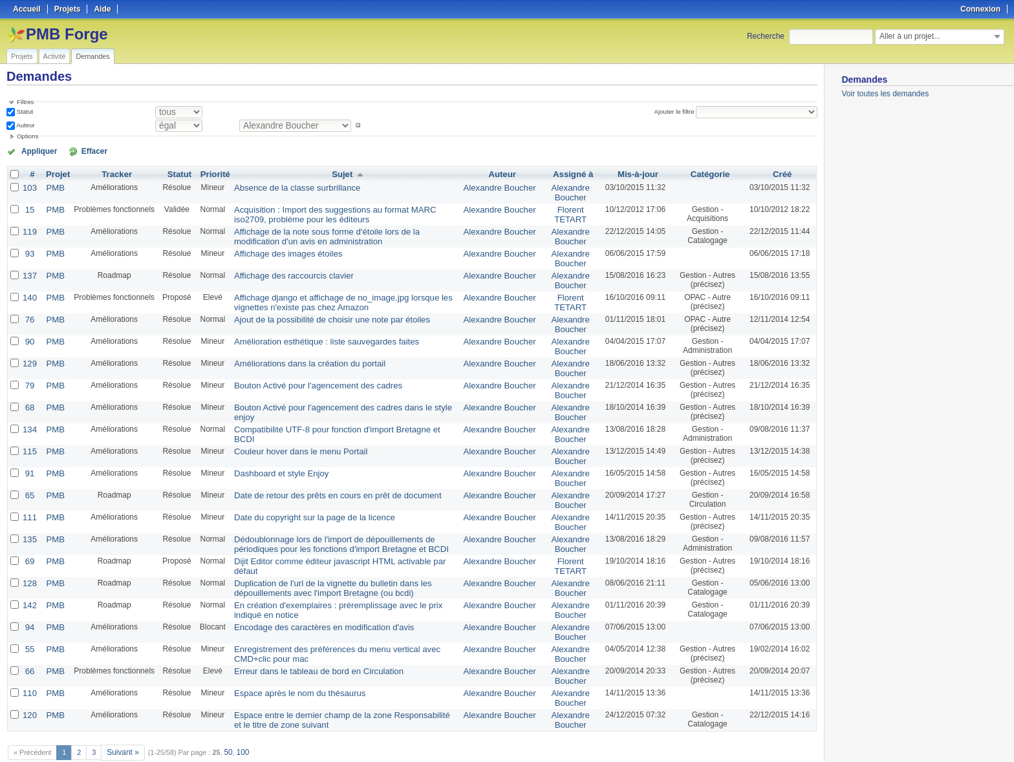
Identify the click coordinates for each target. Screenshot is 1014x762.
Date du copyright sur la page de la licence (303, 496)
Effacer (78, 150)
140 (29, 289)
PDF (811, 737)
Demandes (92, 56)
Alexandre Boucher (501, 186)
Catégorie (708, 173)
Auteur (25, 125)
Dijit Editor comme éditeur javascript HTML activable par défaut (338, 537)
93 (29, 248)
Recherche (765, 36)
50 (225, 718)
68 (29, 392)
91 (29, 455)
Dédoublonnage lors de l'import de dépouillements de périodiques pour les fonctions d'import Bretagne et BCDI (342, 522)
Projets (22, 56)
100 (238, 718)
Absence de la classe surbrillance (287, 186)
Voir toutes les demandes (885, 93)
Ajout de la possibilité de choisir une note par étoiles (319, 310)
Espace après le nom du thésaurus (289, 661)
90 (29, 330)
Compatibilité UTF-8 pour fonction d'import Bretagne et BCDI (334, 413)
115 (29, 434)
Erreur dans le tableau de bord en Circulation (307, 641)
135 (29, 517)
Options (28, 136)
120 (29, 682)
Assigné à (570, 173)
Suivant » (121, 718)
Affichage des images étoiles (279, 248)
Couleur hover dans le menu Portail (290, 434)
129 (29, 351)
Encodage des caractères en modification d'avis (312, 599)
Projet (56, 173)
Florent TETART (568, 211)
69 (29, 537)
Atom (770, 737)
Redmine (474, 755)
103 (29, 186)
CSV (791, 737)
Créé (782, 173)
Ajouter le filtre (677, 111)
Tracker (113, 173)
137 (29, 268)
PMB (53, 186)
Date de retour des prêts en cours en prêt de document (324, 475)
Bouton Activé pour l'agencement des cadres (306, 372)
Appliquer (34, 150)
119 (29, 227)
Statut (24, 111)
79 (29, 372)
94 (29, 599)
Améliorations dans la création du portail (298, 351)
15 (29, 206)
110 (29, 661)
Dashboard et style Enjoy (273, 455)
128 (29, 558)
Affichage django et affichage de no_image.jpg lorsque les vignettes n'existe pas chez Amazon (329, 294)
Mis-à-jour (634, 173)
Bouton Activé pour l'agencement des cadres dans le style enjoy (339, 392)
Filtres (25, 101)
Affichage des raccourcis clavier (284, 268)
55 (29, 620)
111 (29, 496)
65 (29, 475)
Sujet (341, 173)
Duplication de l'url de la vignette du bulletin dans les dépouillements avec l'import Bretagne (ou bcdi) (319, 563)
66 (29, 641)
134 (29, 413)
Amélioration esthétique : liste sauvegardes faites (314, 330)
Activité (54, 56)
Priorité (210, 173)
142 (29, 579)
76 (29, 310)
